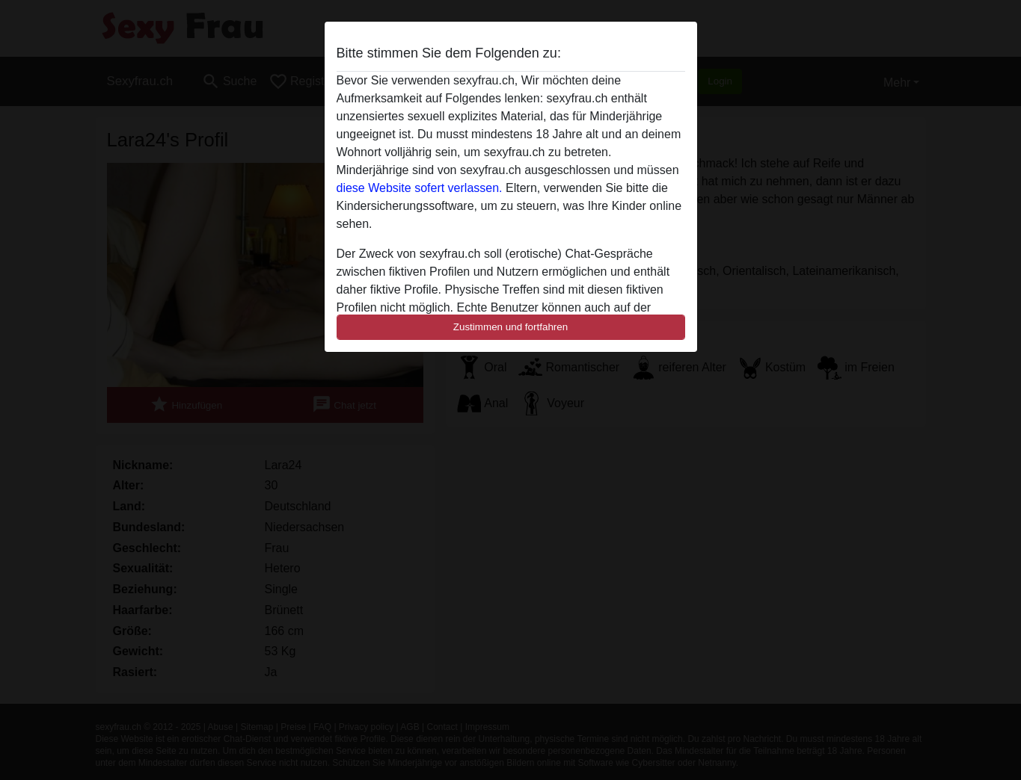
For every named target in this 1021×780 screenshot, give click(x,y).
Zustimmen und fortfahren (510, 326)
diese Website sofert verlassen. (420, 188)
